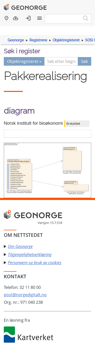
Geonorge (16, 40)
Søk (84, 61)
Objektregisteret (66, 40)
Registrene (38, 40)
